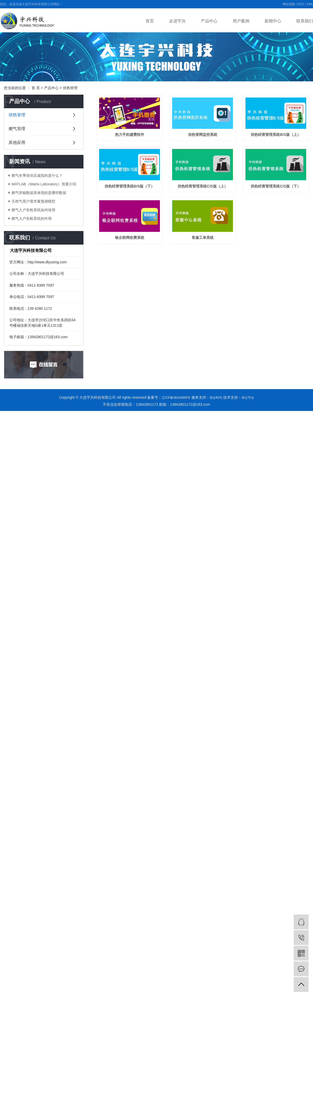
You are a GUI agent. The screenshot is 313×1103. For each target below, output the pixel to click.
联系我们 (304, 21)
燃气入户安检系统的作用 (31, 218)
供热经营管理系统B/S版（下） (213, 193)
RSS (301, 4)
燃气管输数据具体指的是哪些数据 (38, 193)
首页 (150, 21)
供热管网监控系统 (212, 138)
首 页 (36, 88)
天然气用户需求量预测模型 (33, 201)
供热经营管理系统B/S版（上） (133, 193)
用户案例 (241, 21)
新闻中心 (272, 21)
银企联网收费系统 (132, 303)
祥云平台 (248, 397)
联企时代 (216, 397)
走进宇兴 (177, 21)
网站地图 (288, 4)
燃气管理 (17, 128)
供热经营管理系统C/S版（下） (213, 248)
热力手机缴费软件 (132, 138)
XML (309, 4)
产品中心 (209, 21)
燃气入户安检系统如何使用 (33, 210)
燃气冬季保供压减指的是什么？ (37, 175)
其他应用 (17, 142)
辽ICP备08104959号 (176, 397)
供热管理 (70, 88)
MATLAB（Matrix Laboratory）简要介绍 (43, 184)
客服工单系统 (213, 303)
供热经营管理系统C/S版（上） (133, 248)
